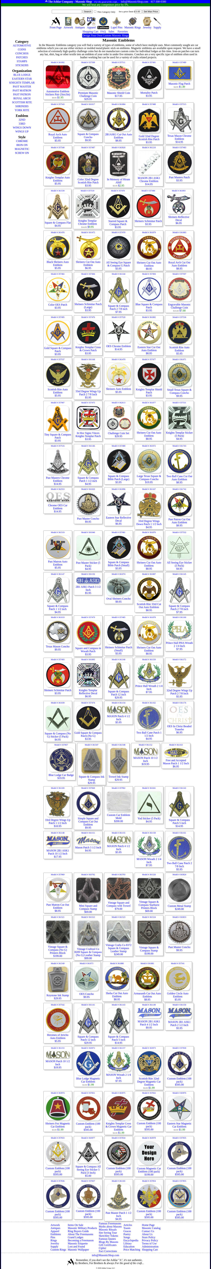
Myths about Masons (110, 1226)
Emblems (55, 1234)
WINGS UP (22, 131)
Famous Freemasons (110, 1223)
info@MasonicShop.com (105, 1255)
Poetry (127, 1234)
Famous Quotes (107, 1238)
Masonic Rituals (108, 1229)
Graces (127, 1231)
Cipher (102, 1248)
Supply (54, 1246)
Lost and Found (76, 1246)
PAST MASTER (22, 86)
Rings (53, 1240)
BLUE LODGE (21, 74)
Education (128, 1246)
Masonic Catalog (151, 1228)
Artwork (55, 1225)
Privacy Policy (150, 1240)
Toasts (126, 1228)
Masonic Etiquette (78, 1243)
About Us (147, 1234)
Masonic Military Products (82, 1228)
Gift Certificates (108, 1245)
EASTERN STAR (22, 78)
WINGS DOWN (22, 127)
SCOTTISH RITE (22, 102)
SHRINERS (22, 106)
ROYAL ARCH (21, 98)
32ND (22, 119)
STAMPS (22, 61)
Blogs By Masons (108, 1241)
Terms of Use (149, 1243)
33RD (22, 123)
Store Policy (148, 1237)
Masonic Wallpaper (78, 1249)
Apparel (54, 1231)
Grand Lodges (75, 1237)
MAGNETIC (22, 148)
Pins (52, 1237)
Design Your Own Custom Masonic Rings (105, 35)
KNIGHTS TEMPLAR (22, 82)
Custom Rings (58, 1249)
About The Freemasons (80, 1234)
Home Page (148, 1225)
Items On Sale (75, 1225)
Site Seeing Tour (108, 1232)
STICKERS (22, 65)
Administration (150, 1246)
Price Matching (131, 1249)
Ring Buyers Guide (78, 1231)
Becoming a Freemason (81, 1240)
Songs (126, 1237)
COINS (22, 49)
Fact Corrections (108, 1251)
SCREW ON (22, 152)
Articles (127, 1225)
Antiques (55, 1228)
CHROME (22, 141)
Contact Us (148, 1231)
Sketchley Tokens (108, 1235)
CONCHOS (21, 53)
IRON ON (22, 145)
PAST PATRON (22, 94)
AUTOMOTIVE (22, 45)
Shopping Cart (150, 1249)
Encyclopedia (130, 1240)
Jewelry (54, 1243)
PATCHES (22, 57)
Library (127, 1243)
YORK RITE (22, 110)
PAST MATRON (22, 90)
